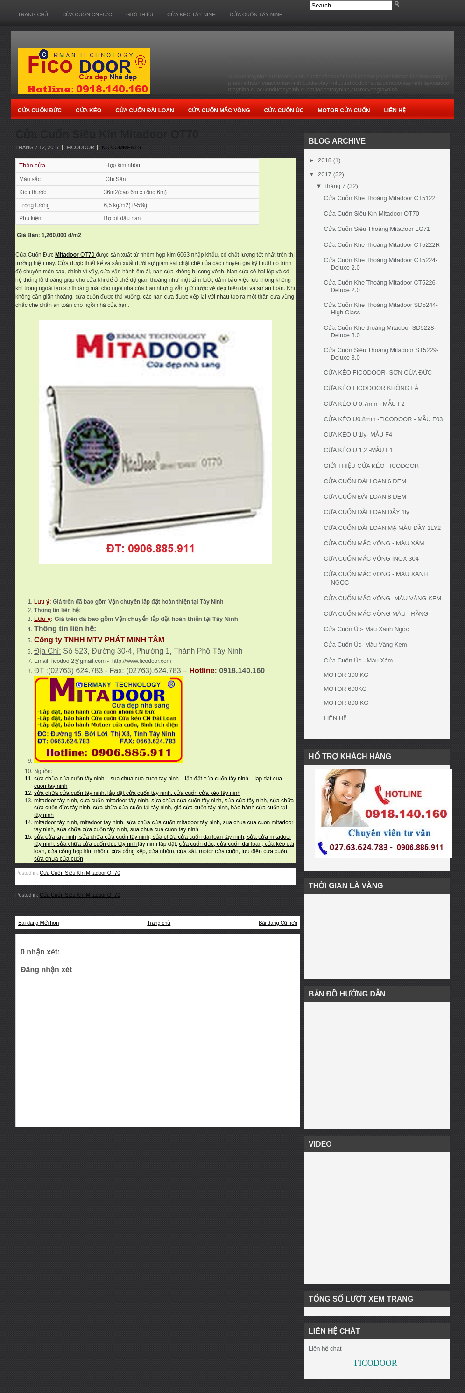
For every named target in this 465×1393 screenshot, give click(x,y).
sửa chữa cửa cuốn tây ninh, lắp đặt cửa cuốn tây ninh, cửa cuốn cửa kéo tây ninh (137, 793)
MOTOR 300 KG (346, 674)
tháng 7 (335, 185)
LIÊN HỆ (335, 718)
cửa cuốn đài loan (238, 844)
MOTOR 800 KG (346, 702)
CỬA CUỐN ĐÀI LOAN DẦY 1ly (366, 511)
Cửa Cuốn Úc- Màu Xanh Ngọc (366, 629)
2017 (324, 174)
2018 (324, 160)
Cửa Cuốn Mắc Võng (219, 110)
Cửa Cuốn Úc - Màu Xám (358, 660)
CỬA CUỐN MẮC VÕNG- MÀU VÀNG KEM (382, 598)
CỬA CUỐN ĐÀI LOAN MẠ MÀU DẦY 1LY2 (382, 527)
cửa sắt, (187, 851)
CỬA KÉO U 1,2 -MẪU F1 (358, 449)
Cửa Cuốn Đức (40, 110)
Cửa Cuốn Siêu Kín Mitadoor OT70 (106, 134)
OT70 (75, 254)
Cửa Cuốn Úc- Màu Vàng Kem (365, 644)
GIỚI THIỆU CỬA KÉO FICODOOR (371, 465)
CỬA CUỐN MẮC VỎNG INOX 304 (371, 558)
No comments (121, 147)
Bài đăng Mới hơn (38, 923)
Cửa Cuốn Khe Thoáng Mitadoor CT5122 (379, 198)
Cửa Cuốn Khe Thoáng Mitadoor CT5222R (382, 244)
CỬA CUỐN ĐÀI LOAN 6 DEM (365, 481)
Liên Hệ (394, 110)
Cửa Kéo (88, 110)
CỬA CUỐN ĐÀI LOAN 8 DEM (365, 496)
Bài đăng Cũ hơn (278, 923)
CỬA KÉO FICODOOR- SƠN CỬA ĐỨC (377, 372)
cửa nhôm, (161, 851)
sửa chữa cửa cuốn (58, 859)
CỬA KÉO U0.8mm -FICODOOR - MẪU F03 (383, 419)
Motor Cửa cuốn (343, 110)
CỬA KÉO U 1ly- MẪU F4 (358, 434)
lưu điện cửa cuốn (264, 851)
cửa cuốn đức (196, 844)
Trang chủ (33, 14)
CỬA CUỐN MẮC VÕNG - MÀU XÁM (374, 543)
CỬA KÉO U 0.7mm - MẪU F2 (364, 403)
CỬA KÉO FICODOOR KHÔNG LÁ (371, 387)
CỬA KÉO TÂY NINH (191, 14)
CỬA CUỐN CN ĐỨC (87, 14)
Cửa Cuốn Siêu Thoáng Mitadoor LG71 (377, 228)
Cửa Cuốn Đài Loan (144, 110)
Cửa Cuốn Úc (284, 110)
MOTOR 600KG (345, 688)
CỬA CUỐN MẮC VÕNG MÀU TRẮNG (376, 613)
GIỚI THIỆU (139, 14)
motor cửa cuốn (218, 851)
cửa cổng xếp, (129, 851)
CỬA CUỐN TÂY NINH (256, 14)
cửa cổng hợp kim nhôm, (78, 851)
